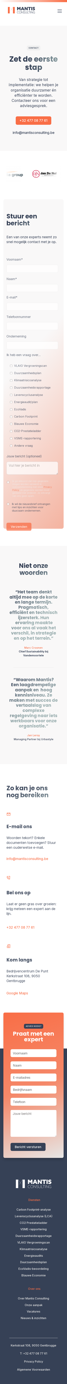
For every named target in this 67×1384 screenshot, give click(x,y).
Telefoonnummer (18, 323)
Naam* (11, 285)
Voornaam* (14, 266)
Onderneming (16, 342)
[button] (59, 11)
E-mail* (11, 304)
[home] (19, 10)
